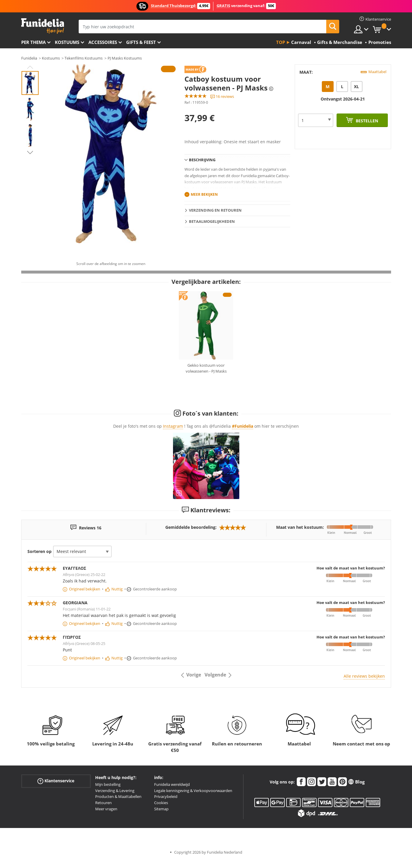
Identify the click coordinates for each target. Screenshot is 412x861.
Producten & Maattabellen (118, 796)
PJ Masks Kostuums (125, 58)
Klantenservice (55, 781)
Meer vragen (106, 808)
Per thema (33, 42)
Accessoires (102, 42)
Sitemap (161, 808)
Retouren (103, 802)
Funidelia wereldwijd (172, 784)
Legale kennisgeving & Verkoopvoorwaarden (193, 790)
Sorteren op (39, 551)
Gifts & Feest (141, 42)
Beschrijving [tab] (202, 159)
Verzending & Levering (114, 790)
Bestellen (366, 121)
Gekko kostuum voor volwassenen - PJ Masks (206, 368)
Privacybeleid (165, 796)
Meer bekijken (204, 194)
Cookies (161, 802)
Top (280, 42)
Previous (30, 67)
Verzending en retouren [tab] (215, 210)
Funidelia (29, 58)
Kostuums (67, 42)
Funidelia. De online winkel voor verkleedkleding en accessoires (42, 26)
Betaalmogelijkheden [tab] (212, 221)
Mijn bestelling (108, 784)
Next (30, 152)
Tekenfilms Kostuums (84, 58)
